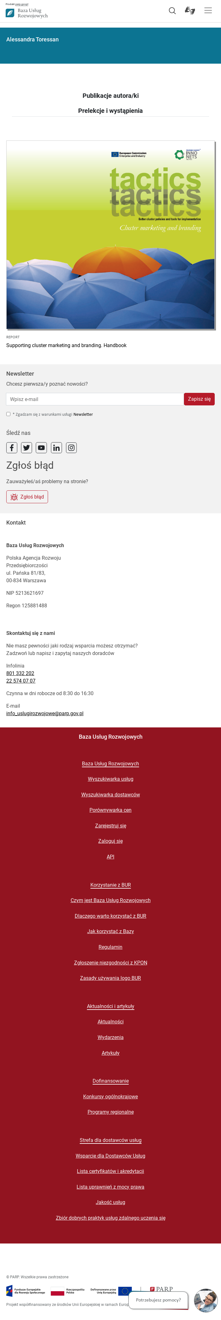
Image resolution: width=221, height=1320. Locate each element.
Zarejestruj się (110, 826)
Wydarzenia (111, 1037)
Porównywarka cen (110, 810)
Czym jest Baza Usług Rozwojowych (111, 900)
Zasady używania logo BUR (110, 978)
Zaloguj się (110, 841)
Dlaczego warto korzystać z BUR (110, 916)
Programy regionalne (111, 1112)
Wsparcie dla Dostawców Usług (110, 1156)
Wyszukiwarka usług (110, 779)
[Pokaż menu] (208, 10)
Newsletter (83, 414)
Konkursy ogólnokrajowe (110, 1097)
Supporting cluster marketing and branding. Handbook (66, 345)
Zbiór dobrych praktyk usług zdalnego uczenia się (110, 1218)
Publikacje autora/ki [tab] (111, 95)
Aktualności (111, 1022)
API (110, 857)
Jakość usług (110, 1202)
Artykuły (111, 1053)
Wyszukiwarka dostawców (110, 795)
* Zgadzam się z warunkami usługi (42, 414)
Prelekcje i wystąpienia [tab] (110, 110)
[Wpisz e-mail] (95, 399)
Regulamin (110, 947)
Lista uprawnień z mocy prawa (110, 1187)
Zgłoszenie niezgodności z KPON (110, 963)
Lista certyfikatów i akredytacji (110, 1171)
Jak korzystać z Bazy (110, 931)
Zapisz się (199, 399)
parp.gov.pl (21, 4)
